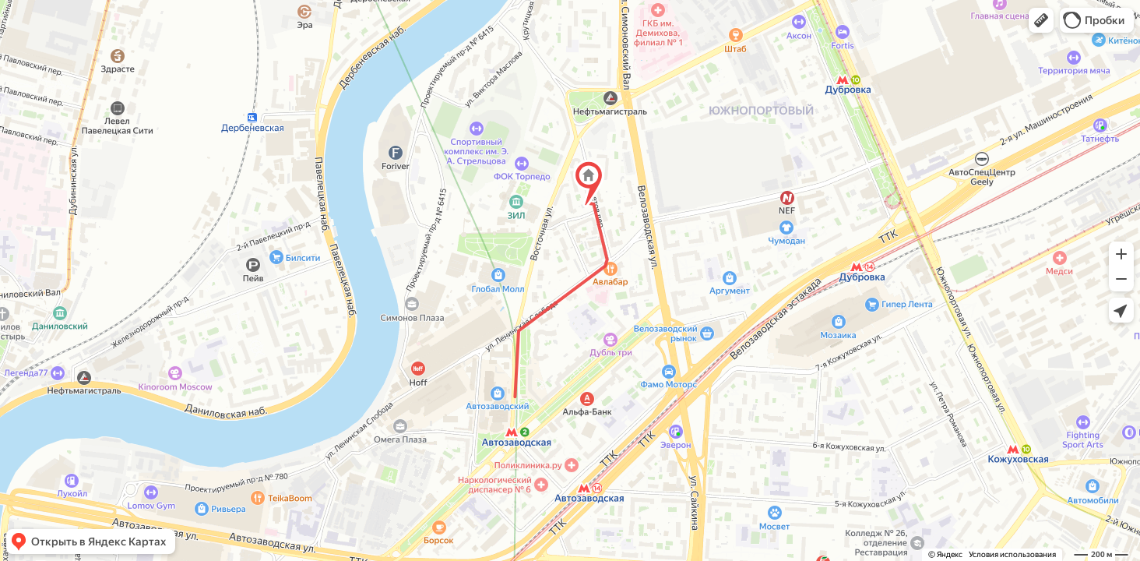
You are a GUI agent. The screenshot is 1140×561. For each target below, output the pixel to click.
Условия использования (1012, 554)
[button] (1041, 20)
